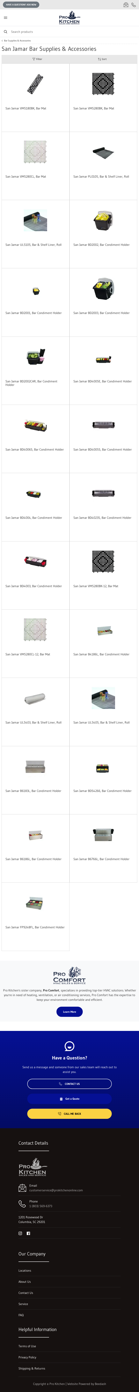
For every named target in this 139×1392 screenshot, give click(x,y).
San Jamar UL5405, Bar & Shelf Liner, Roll (101, 722)
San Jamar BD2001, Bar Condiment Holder (33, 313)
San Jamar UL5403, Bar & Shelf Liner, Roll (33, 722)
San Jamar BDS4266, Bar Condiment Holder (102, 791)
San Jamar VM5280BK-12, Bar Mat (95, 586)
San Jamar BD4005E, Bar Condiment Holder (102, 381)
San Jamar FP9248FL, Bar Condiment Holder (35, 927)
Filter (37, 59)
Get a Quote (69, 1098)
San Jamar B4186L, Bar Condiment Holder (101, 654)
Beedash (100, 1384)
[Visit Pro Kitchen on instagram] (20, 1233)
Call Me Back (69, 1114)
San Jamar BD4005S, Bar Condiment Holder (102, 449)
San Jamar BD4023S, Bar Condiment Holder (102, 517)
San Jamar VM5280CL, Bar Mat (25, 176)
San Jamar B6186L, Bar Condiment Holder (33, 859)
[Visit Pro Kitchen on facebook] (28, 1233)
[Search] (69, 31)
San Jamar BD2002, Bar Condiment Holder (101, 244)
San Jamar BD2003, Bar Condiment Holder (101, 313)
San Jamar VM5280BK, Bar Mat (93, 108)
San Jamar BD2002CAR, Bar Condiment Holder (31, 382)
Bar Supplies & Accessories (17, 40)
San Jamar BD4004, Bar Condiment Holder (33, 517)
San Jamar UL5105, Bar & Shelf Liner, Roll (33, 244)
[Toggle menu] (5, 17)
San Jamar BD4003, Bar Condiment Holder (33, 586)
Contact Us (69, 1084)
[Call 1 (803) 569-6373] (133, 4)
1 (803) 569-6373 (40, 1206)
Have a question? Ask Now (21, 4)
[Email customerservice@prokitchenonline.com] (126, 4)
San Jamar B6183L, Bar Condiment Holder (33, 791)
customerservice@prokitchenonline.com (56, 1190)
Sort (102, 59)
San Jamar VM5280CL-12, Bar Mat (27, 654)
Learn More (69, 1012)
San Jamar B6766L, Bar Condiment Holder (101, 859)
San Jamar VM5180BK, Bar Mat (25, 108)
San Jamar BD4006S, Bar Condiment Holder (34, 449)
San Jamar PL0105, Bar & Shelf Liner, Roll (101, 176)
